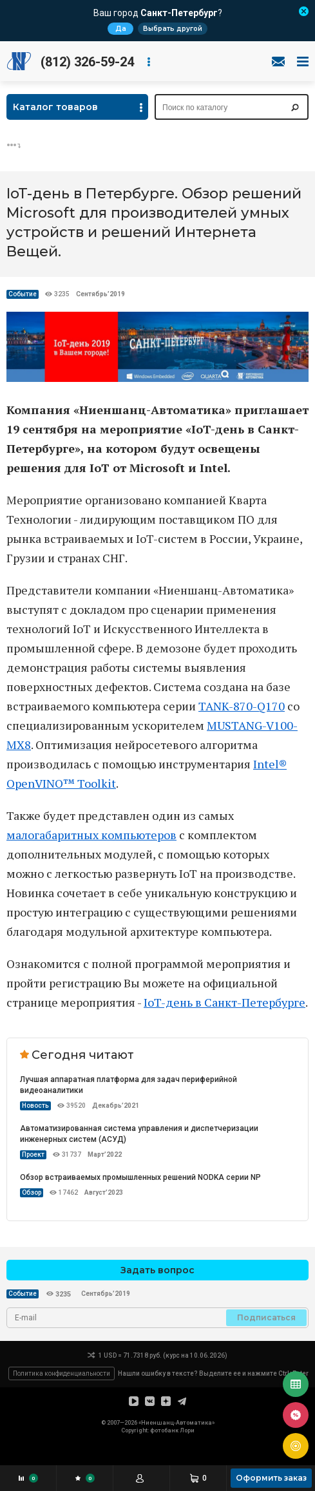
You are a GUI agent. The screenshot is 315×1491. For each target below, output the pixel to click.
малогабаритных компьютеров (91, 834)
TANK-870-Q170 (241, 706)
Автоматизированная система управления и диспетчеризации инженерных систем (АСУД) (139, 1134)
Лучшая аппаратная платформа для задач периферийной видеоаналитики (128, 1085)
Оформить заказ (271, 1478)
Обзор (31, 1192)
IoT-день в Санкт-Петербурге (224, 1002)
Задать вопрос (157, 1270)
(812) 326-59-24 (87, 62)
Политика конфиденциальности (61, 1373)
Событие (22, 294)
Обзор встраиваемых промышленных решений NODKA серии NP (140, 1177)
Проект (33, 1154)
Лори (187, 1430)
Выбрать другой (172, 28)
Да (120, 28)
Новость (35, 1105)
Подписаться (266, 1317)
